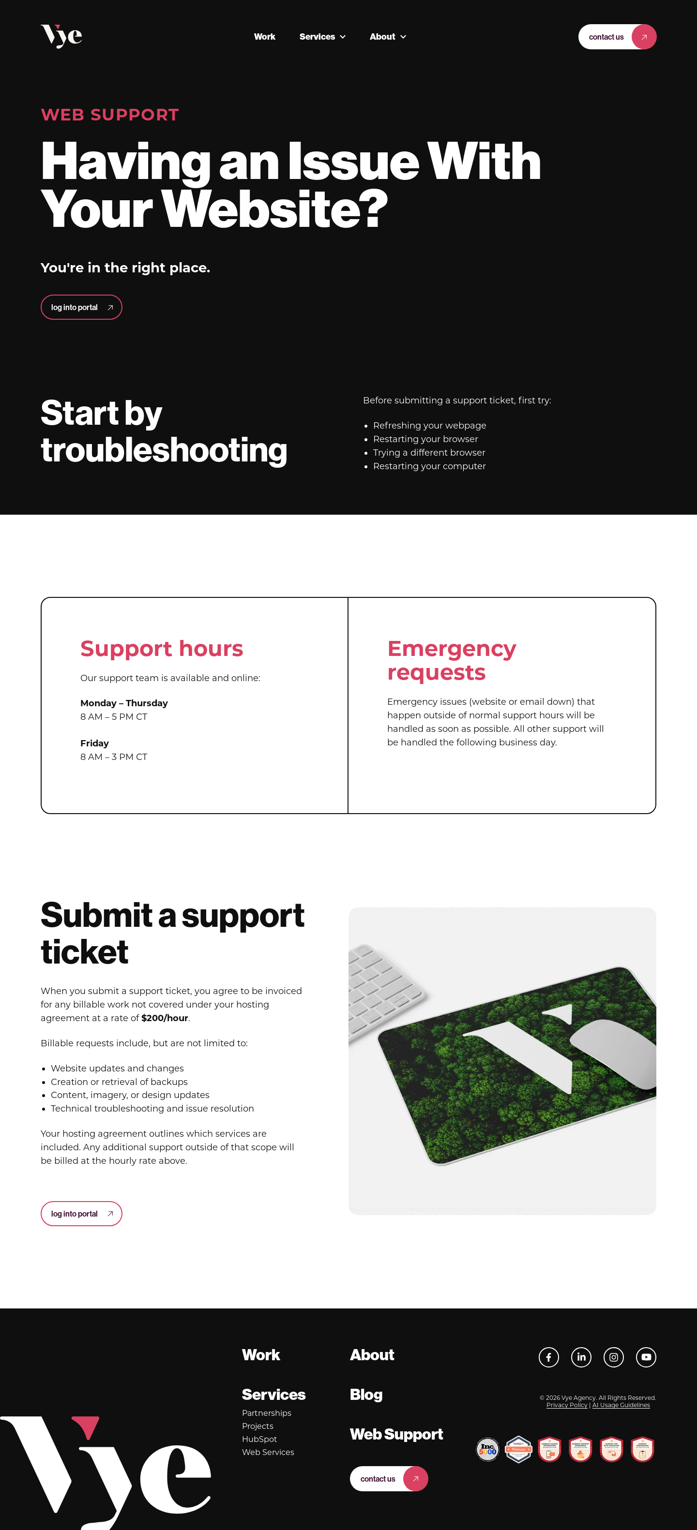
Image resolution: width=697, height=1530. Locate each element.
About (382, 36)
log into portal (74, 307)
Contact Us (606, 37)
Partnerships (266, 1413)
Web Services (268, 1452)
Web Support (396, 1434)
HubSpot (259, 1439)
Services (317, 36)
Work (264, 36)
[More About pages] (403, 36)
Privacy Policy (567, 1405)
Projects (257, 1426)
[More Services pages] (342, 36)
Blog (366, 1394)
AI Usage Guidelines (621, 1405)
